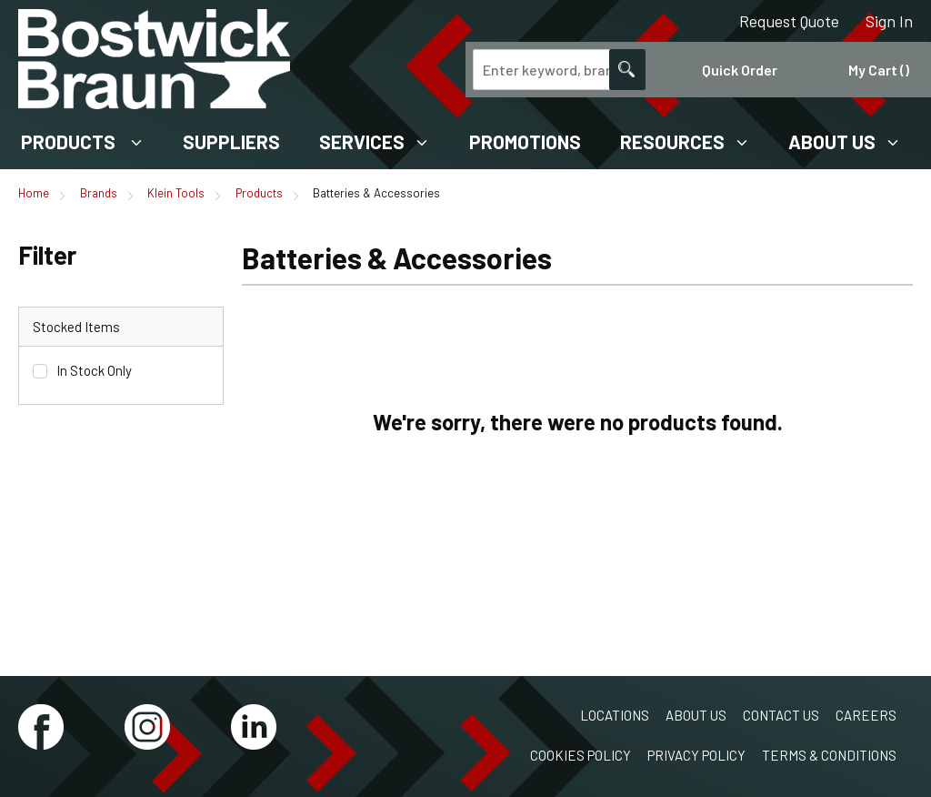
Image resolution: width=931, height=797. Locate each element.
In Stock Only (94, 370)
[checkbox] (40, 371)
